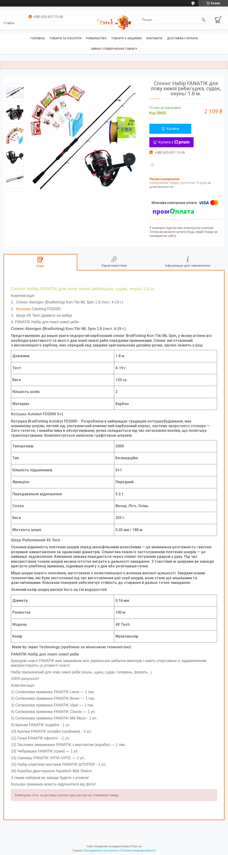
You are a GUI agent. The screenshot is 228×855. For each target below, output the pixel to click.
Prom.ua (136, 846)
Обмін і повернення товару (114, 48)
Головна (37, 38)
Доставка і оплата (182, 38)
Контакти (154, 38)
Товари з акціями (126, 38)
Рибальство (96, 38)
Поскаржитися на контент (101, 850)
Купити (173, 128)
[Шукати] (203, 19)
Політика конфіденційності (138, 850)
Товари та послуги (65, 38)
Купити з (174, 142)
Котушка (23, 309)
